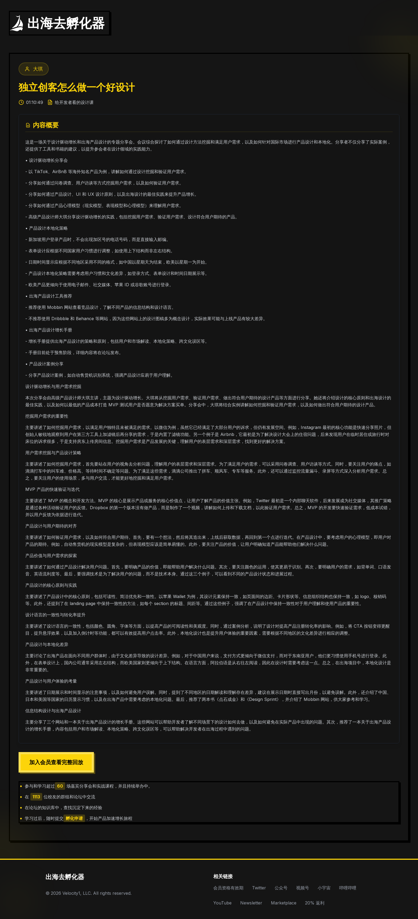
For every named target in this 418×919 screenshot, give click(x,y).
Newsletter (251, 903)
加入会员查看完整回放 (56, 762)
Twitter (259, 887)
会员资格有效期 (228, 887)
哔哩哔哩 (347, 887)
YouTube (222, 903)
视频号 (302, 887)
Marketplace (283, 903)
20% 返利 (314, 903)
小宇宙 (324, 887)
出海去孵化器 (64, 877)
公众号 (281, 887)
